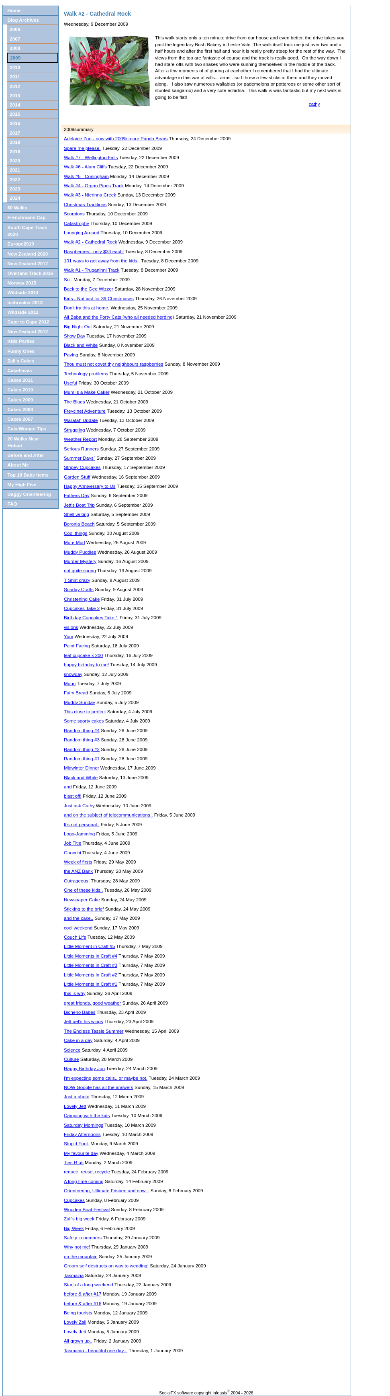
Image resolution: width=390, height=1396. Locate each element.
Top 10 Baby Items (27, 474)
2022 (15, 179)
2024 (15, 198)
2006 (15, 29)
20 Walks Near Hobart (23, 442)
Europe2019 (20, 243)
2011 (15, 76)
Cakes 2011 (20, 380)
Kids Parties (21, 341)
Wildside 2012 (22, 312)
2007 (15, 38)
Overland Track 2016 (30, 273)
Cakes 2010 (20, 389)
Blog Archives (23, 20)
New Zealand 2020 (27, 253)
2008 (15, 48)
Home (13, 10)
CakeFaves (19, 370)
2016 (15, 123)
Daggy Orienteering (29, 494)
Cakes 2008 (20, 409)
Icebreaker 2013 (25, 302)
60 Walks (17, 207)
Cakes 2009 (20, 399)
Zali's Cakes (20, 360)
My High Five (21, 484)
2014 (15, 104)
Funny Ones (21, 351)
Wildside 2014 (22, 292)
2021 (15, 169)
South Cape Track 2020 (27, 231)
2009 (15, 57)
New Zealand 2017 (27, 263)
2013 (15, 95)
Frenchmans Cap (26, 217)
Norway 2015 (21, 282)
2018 (15, 142)
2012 (15, 86)
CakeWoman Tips (26, 428)
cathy (314, 103)
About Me (18, 464)
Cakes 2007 (20, 419)
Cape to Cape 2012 (28, 321)
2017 (15, 132)
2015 (15, 114)
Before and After (25, 455)
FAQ (12, 503)
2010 (15, 67)
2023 (15, 188)
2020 (15, 160)
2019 (15, 151)
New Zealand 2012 (27, 331)
